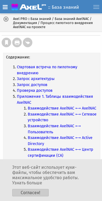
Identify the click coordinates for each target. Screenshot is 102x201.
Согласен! (30, 192)
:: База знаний (63, 7)
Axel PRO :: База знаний (32, 19)
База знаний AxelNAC (72, 19)
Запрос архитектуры (36, 78)
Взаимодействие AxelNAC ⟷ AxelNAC (62, 108)
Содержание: (18, 57)
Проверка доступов (34, 90)
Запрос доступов (32, 84)
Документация (25, 23)
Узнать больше (27, 182)
